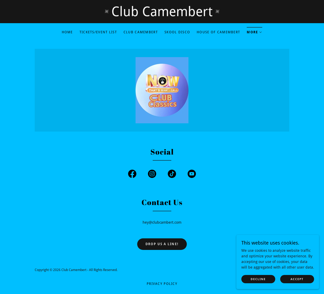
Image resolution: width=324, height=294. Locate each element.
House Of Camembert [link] (218, 32)
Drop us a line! (162, 244)
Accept (297, 285)
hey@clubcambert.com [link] (162, 222)
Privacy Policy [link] (162, 284)
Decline (258, 285)
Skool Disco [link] (177, 32)
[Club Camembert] (162, 12)
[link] (162, 90)
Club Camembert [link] (141, 32)
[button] (254, 31)
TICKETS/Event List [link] (98, 32)
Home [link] (67, 32)
